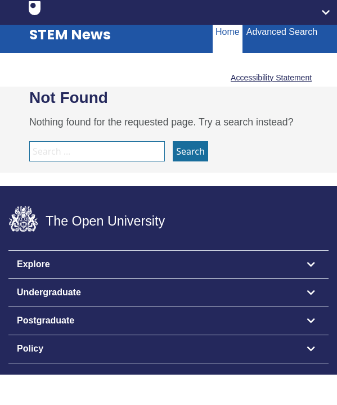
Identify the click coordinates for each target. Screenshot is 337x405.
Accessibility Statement (271, 77)
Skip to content (8, 8)
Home (227, 32)
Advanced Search (281, 32)
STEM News (70, 35)
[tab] (168, 265)
